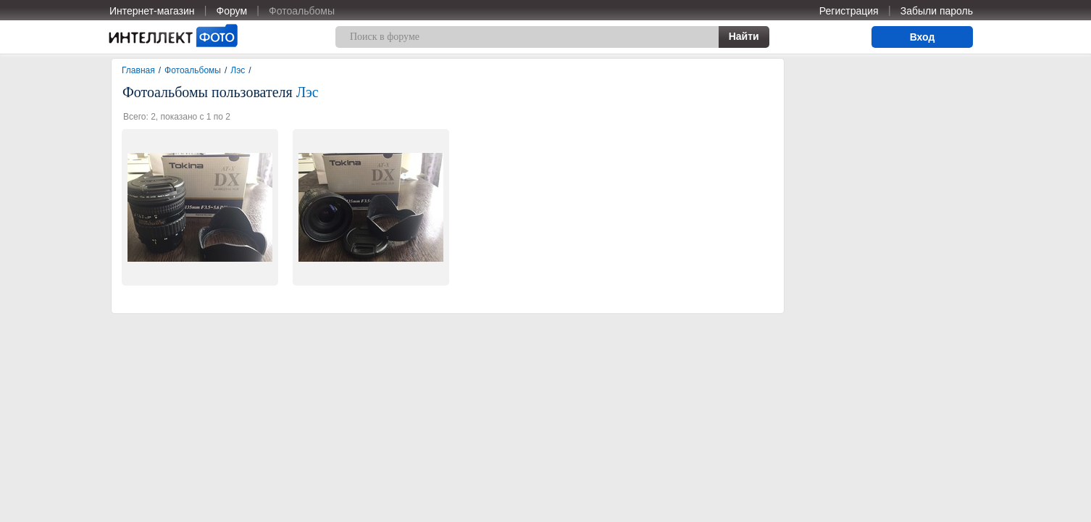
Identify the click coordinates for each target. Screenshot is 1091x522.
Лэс (237, 70)
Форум (232, 11)
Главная (138, 70)
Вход (922, 37)
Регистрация (849, 11)
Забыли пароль (936, 11)
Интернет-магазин (152, 11)
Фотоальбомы (302, 11)
